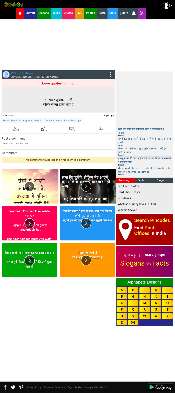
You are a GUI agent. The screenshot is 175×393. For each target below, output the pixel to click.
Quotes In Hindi (53, 120)
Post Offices (144, 230)
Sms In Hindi (10, 120)
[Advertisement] (87, 44)
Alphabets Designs (144, 282)
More (124, 13)
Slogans (162, 180)
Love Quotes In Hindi (30, 120)
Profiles (78, 387)
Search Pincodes (152, 220)
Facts (141, 180)
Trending (124, 180)
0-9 (133, 322)
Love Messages (73, 120)
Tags (70, 387)
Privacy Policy (34, 387)
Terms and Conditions (54, 387)
